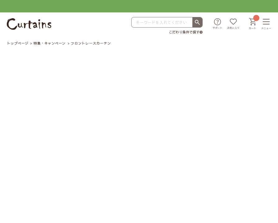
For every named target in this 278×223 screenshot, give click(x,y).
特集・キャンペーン (50, 43)
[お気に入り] (233, 24)
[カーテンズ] (29, 24)
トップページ (17, 43)
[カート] (252, 24)
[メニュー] (266, 24)
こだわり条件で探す (184, 32)
